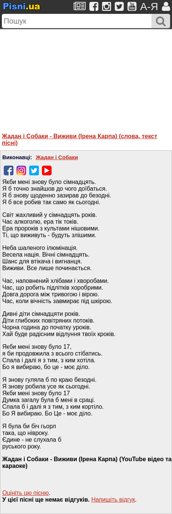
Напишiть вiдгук (113, 499)
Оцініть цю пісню (25, 493)
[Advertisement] (86, 76)
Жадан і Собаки (57, 157)
